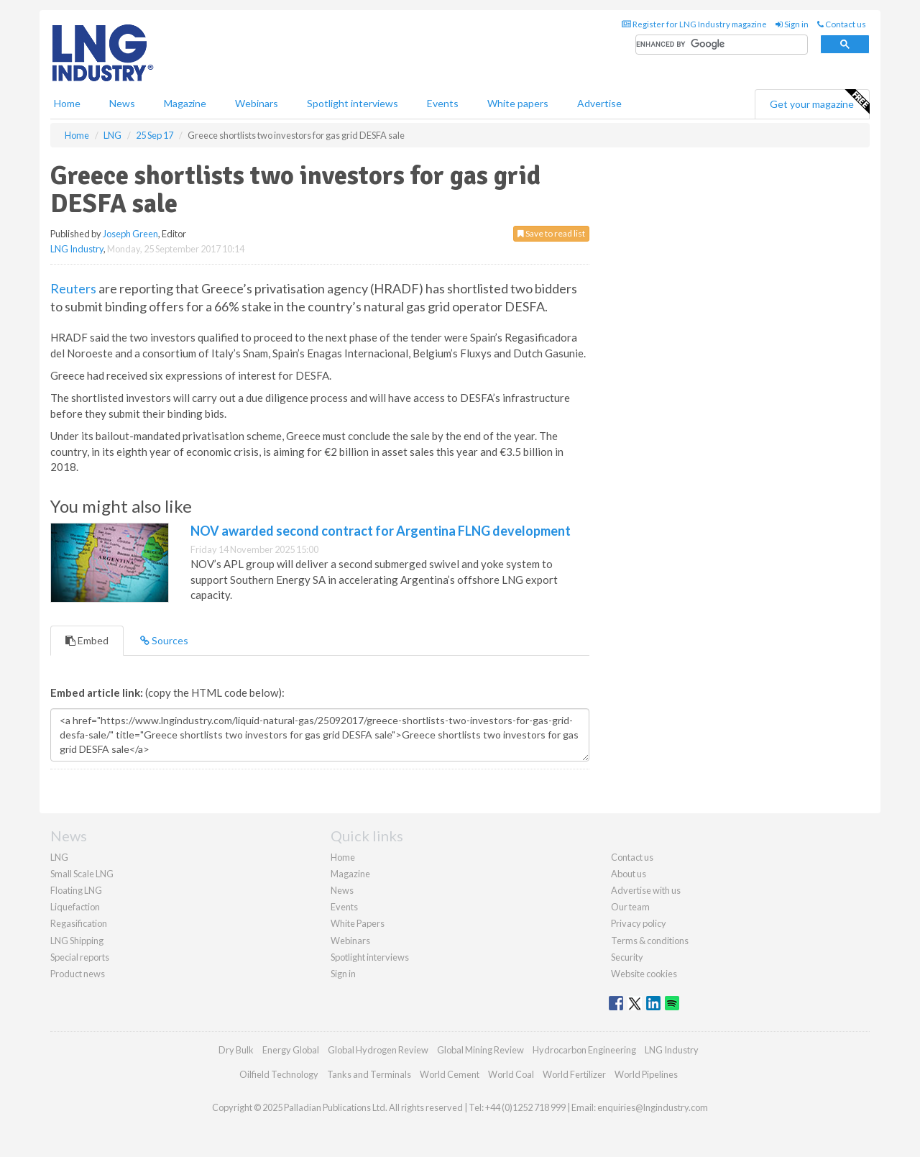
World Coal (511, 1074)
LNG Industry (77, 249)
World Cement (449, 1074)
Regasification (78, 923)
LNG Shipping (77, 940)
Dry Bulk (236, 1050)
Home (67, 103)
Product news (77, 973)
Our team (630, 907)
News (342, 890)
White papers (517, 103)
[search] (721, 45)
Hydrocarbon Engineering (584, 1050)
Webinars (256, 103)
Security (627, 957)
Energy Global (290, 1050)
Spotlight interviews (352, 103)
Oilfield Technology (278, 1074)
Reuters (73, 288)
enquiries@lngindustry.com (652, 1107)
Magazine (185, 103)
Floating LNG (76, 890)
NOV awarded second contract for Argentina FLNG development (380, 531)
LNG (59, 857)
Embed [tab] (87, 640)
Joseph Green (130, 233)
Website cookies (644, 973)
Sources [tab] (164, 640)
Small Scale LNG (82, 873)
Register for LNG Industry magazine (694, 24)
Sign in (792, 24)
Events (443, 103)
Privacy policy (638, 923)
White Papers (358, 923)
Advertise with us (646, 890)
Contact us (841, 24)
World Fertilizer (574, 1074)
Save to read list (551, 233)
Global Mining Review (480, 1050)
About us (628, 873)
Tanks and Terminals (369, 1074)
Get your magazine (819, 102)
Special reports (79, 957)
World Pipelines (646, 1074)
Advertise (599, 103)
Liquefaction (75, 907)
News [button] (122, 103)
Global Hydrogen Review (378, 1050)
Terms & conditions (650, 940)
